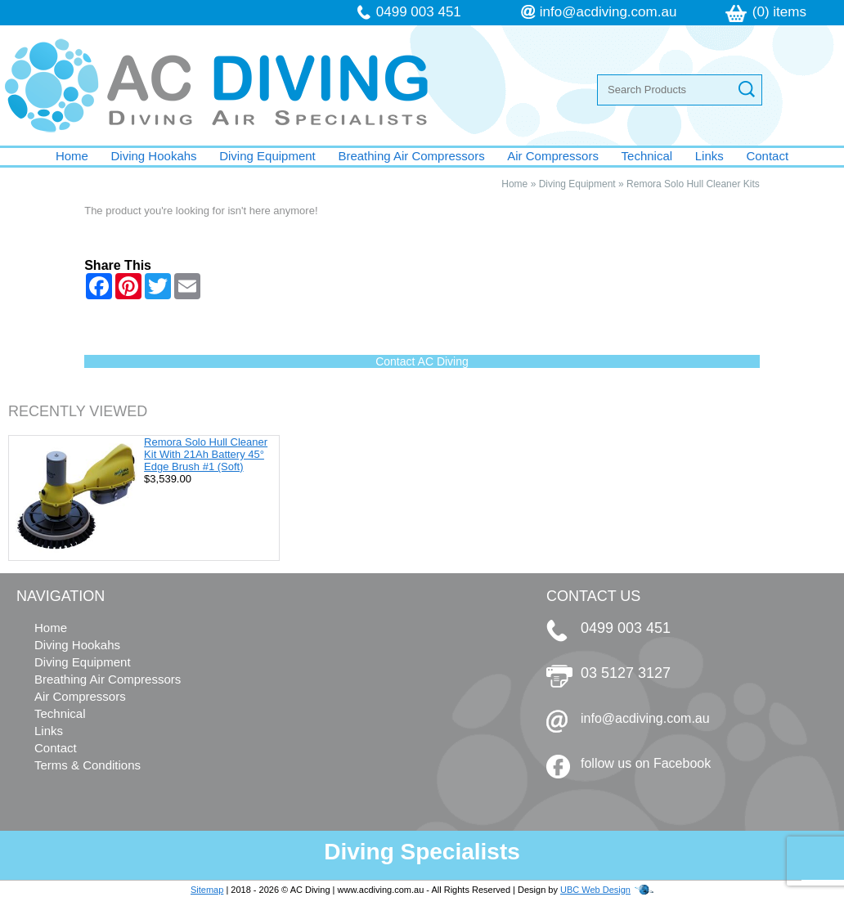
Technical (647, 156)
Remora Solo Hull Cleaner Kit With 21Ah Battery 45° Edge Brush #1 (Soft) (205, 454)
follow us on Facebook (646, 763)
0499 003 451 (418, 12)
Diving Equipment (267, 156)
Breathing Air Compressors (411, 156)
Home (72, 156)
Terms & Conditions (87, 765)
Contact (767, 156)
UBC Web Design (595, 890)
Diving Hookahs (154, 156)
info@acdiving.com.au (608, 12)
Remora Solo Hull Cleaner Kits (693, 184)
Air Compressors (553, 156)
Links (709, 156)
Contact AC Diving (422, 361)
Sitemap (207, 890)
